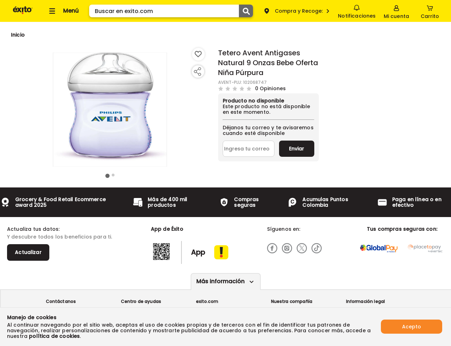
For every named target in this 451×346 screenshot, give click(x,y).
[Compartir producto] (197, 71)
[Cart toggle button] (430, 11)
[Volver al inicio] (22, 14)
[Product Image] (110, 109)
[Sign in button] (396, 11)
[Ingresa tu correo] (248, 149)
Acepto (411, 326)
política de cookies (54, 336)
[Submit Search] (246, 11)
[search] (171, 11)
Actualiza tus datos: (33, 229)
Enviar (296, 148)
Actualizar (28, 252)
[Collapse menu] (63, 11)
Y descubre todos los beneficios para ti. (59, 237)
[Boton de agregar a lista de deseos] (198, 54)
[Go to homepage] (18, 35)
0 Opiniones (270, 88)
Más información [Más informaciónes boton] (220, 281)
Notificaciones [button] (357, 10)
